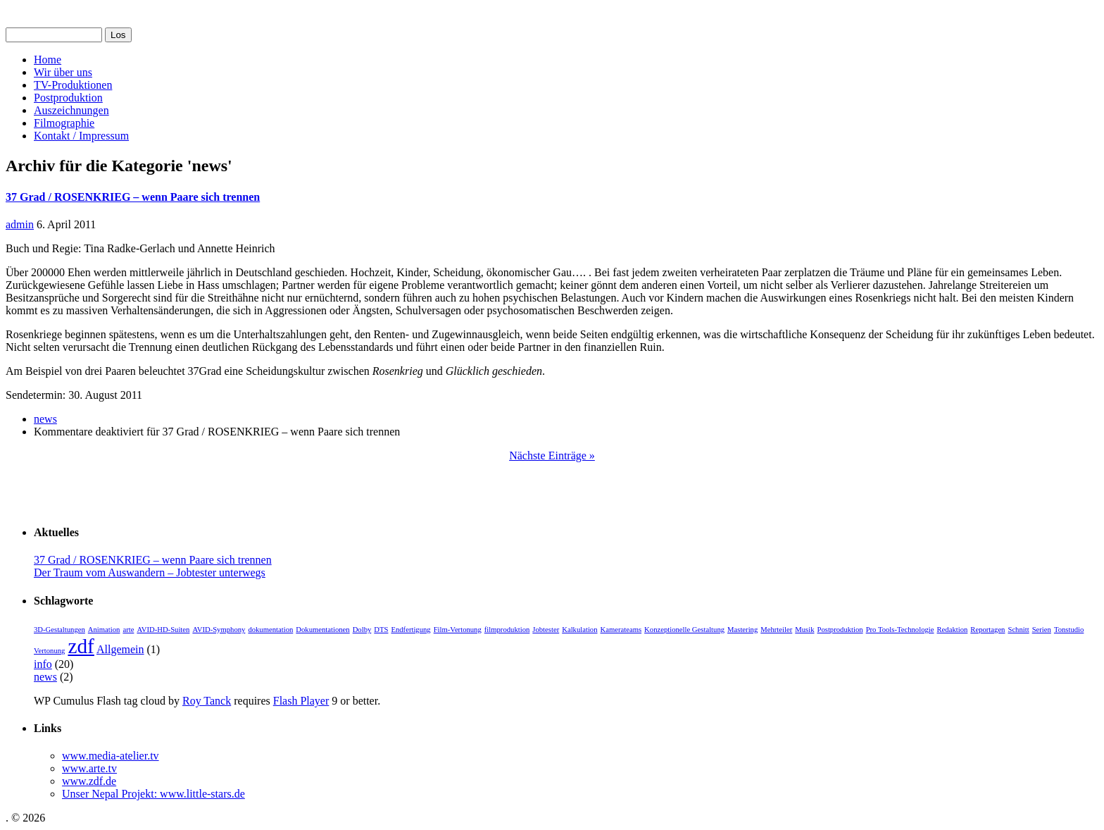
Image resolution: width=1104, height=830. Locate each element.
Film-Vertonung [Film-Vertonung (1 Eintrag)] (458, 629)
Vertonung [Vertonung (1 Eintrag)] (49, 651)
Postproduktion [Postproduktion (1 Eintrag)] (840, 629)
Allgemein (120, 649)
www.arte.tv (89, 768)
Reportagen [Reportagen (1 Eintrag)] (987, 629)
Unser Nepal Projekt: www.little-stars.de (153, 794)
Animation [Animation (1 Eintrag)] (104, 629)
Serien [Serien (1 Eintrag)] (1041, 629)
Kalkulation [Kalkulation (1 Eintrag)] (579, 629)
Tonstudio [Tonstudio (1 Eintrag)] (1069, 629)
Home (47, 60)
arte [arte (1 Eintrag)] (128, 629)
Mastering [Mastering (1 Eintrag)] (742, 629)
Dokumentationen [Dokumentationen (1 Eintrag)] (322, 629)
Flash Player (301, 701)
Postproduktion (68, 98)
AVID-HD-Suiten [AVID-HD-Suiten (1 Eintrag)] (163, 629)
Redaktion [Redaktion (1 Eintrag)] (952, 629)
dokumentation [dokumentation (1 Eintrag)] (270, 629)
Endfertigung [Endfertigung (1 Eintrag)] (410, 629)
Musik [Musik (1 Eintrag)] (804, 629)
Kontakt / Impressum (81, 136)
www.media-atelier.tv (110, 756)
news (45, 419)
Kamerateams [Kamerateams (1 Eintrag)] (621, 629)
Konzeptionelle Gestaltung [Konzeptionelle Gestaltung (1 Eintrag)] (684, 629)
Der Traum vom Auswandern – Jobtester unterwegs (149, 572)
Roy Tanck (206, 701)
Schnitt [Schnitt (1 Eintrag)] (1018, 629)
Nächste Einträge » (552, 456)
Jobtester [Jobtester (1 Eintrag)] (545, 629)
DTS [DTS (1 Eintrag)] (381, 629)
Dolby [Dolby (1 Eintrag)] (362, 629)
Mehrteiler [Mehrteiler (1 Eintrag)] (776, 629)
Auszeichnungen (71, 110)
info (43, 664)
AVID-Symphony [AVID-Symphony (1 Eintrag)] (218, 629)
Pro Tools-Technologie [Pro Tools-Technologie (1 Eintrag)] (900, 629)
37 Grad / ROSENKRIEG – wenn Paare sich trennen (133, 197)
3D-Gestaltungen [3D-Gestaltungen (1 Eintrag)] (59, 629)
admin (20, 224)
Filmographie (64, 123)
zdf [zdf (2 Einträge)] (81, 646)
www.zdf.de (89, 781)
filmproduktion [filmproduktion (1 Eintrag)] (507, 629)
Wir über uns (63, 72)
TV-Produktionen (73, 85)
